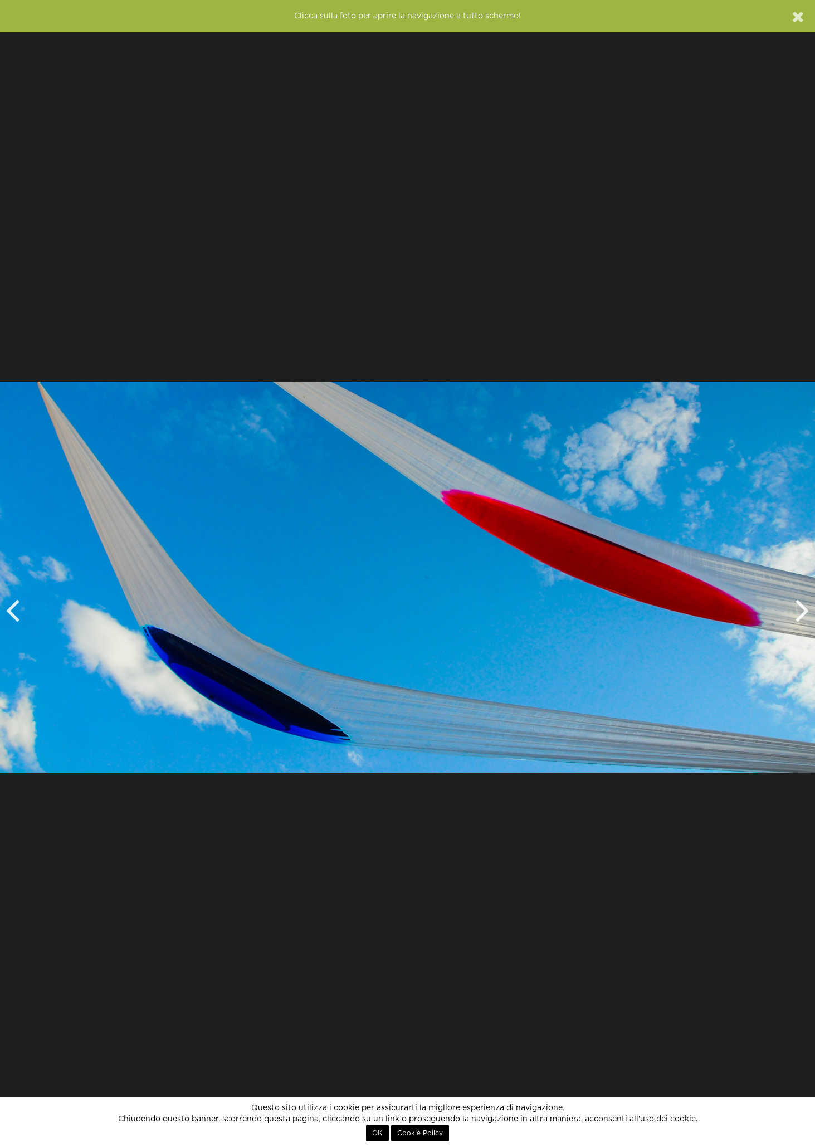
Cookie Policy (420, 1133)
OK (377, 1133)
